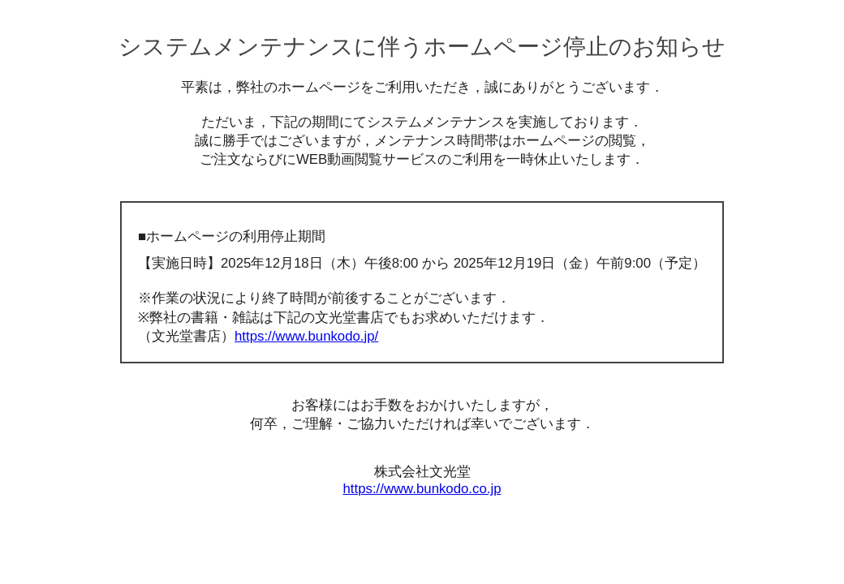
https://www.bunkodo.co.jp (422, 488)
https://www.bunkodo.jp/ (306, 336)
